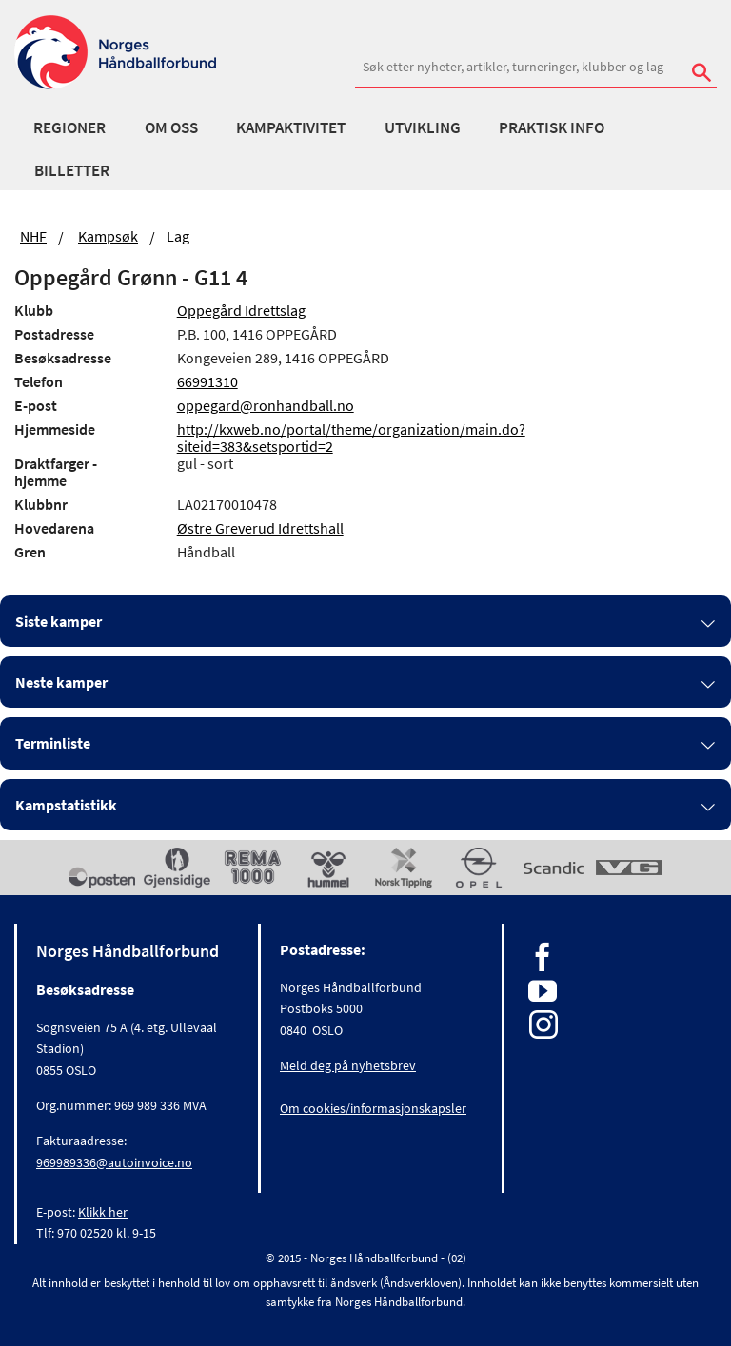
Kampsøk (108, 235)
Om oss (171, 127)
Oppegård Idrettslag (241, 310)
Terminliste (52, 742)
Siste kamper (58, 621)
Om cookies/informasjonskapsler (373, 1108)
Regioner (69, 127)
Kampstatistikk (66, 804)
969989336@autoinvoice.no (114, 1162)
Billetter (71, 170)
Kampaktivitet (291, 127)
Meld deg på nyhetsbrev (348, 1065)
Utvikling (423, 127)
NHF (33, 235)
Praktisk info (551, 127)
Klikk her (103, 1211)
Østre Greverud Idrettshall (260, 527)
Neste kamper (61, 682)
